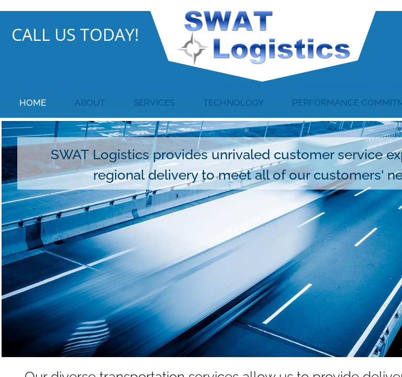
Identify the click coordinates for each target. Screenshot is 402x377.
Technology (233, 102)
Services (154, 102)
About (89, 102)
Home (32, 102)
